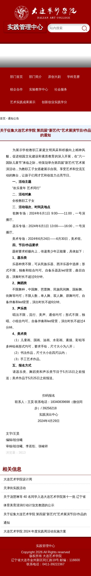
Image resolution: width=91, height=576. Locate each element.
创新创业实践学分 (54, 102)
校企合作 (16, 89)
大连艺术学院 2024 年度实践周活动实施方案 (35, 531)
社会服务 (60, 89)
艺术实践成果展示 (22, 102)
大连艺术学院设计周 (18, 479)
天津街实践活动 (15, 488)
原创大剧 (54, 76)
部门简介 (35, 76)
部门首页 (16, 76)
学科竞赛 (73, 76)
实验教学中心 (38, 89)
